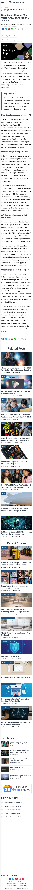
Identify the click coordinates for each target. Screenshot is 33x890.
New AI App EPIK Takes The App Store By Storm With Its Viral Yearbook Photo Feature (16, 487)
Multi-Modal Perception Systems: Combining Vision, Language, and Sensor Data (16, 611)
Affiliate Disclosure (22, 888)
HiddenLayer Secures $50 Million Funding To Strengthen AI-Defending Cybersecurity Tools (16, 534)
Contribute (23, 885)
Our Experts (21, 881)
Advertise (7, 887)
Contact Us (17, 887)
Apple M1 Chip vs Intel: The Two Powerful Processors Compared (13, 817)
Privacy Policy (9, 888)
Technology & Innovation (9, 36)
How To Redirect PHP (16, 767)
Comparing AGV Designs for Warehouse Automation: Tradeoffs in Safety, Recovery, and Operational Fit (16, 565)
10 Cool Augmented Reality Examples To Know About (18, 742)
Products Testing (11, 885)
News (19, 40)
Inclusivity (23, 883)
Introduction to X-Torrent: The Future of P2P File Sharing (19, 751)
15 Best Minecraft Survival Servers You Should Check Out (13, 813)
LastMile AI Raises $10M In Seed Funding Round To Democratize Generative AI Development (16, 440)
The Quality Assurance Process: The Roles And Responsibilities (13, 802)
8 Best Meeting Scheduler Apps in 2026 (15, 678)
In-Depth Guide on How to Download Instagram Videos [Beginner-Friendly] (12, 806)
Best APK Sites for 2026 (10, 656)
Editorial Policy (11, 883)
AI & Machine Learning (8, 40)
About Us (11, 881)
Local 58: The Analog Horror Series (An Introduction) (20, 776)
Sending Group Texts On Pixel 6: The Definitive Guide (20, 759)
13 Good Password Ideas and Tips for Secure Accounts (12, 809)
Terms (26, 887)
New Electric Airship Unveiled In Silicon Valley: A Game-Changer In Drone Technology (15, 510)
